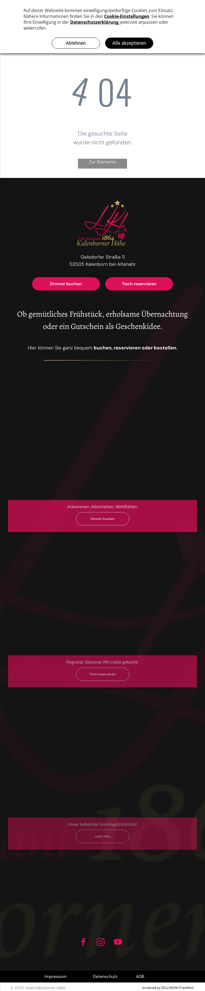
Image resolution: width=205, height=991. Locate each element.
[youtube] (118, 942)
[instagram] (100, 942)
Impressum (55, 976)
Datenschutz (105, 976)
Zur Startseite (102, 162)
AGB (140, 976)
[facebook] (83, 942)
